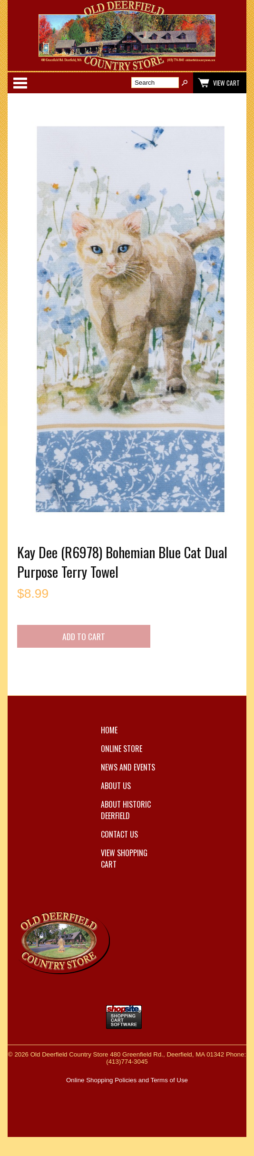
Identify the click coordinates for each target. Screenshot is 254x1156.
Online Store (121, 748)
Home (109, 730)
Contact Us (119, 834)
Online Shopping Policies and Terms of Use (127, 1080)
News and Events (128, 767)
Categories (20, 82)
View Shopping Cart (124, 858)
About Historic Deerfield (126, 810)
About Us (116, 785)
